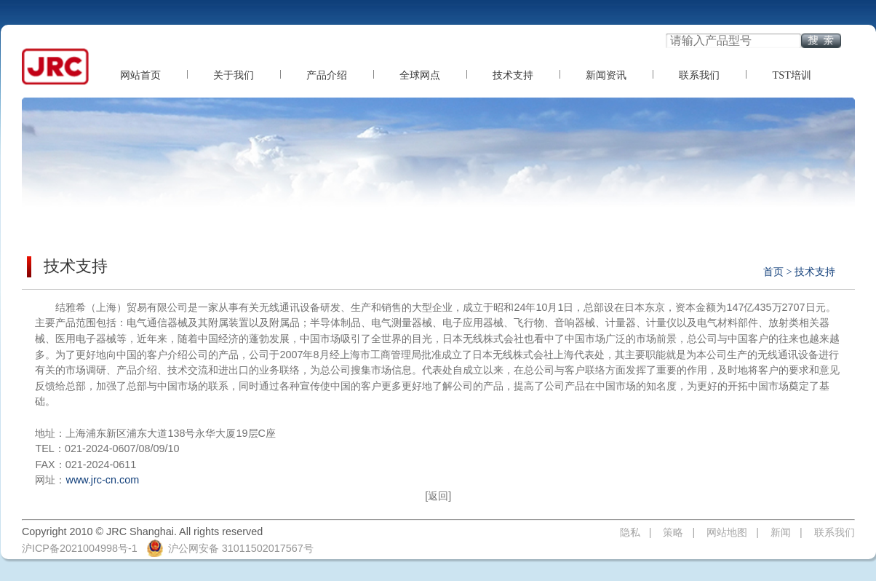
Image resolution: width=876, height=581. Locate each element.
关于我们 (233, 75)
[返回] (438, 496)
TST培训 (791, 75)
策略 (673, 532)
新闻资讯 (606, 75)
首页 (773, 271)
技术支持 (513, 75)
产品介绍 (326, 75)
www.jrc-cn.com (102, 480)
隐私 (630, 532)
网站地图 (726, 532)
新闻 (781, 532)
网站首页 (140, 75)
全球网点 (419, 75)
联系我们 (699, 75)
